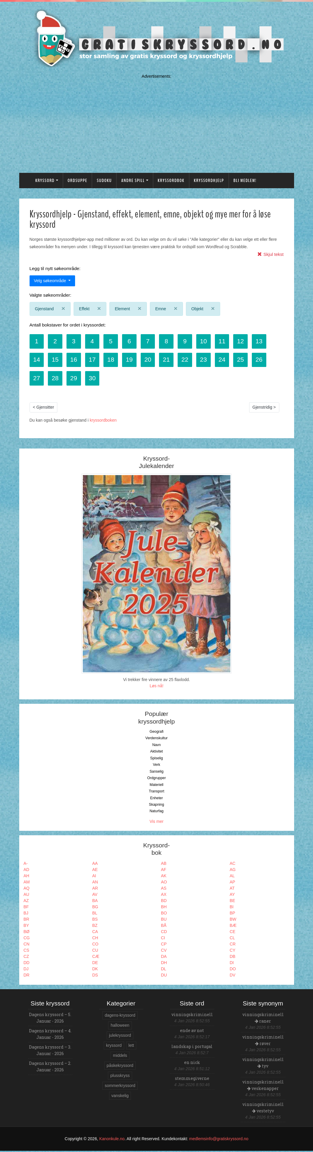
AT (232, 889)
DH (164, 963)
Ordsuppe (77, 180)
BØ (27, 932)
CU (95, 951)
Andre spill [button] (133, 180)
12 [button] (244, 341)
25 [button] (244, 360)
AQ (27, 889)
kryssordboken (103, 421)
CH (95, 939)
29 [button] (74, 379)
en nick (192, 1063)
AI (94, 877)
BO (164, 914)
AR (95, 889)
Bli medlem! (245, 180)
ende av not (192, 1031)
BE (232, 901)
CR (233, 945)
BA (95, 901)
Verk (156, 766)
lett (131, 1046)
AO (164, 883)
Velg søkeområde (50, 280)
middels (120, 1056)
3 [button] (75, 341)
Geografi (156, 733)
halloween (120, 1026)
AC (232, 864)
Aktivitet (156, 752)
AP (232, 883)
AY (232, 895)
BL (94, 914)
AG (233, 870)
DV (232, 976)
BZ (95, 926)
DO (233, 970)
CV (164, 951)
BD (164, 901)
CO (95, 945)
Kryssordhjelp (209, 180)
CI (163, 939)
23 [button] (207, 360)
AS (164, 889)
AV (95, 895)
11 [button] (226, 341)
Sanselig (156, 773)
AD (26, 870)
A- (26, 864)
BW (233, 920)
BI (231, 908)
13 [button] (263, 341)
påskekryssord (120, 1066)
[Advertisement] (156, 122)
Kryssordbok (171, 180)
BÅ (164, 926)
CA (95, 932)
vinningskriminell (192, 1015)
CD (164, 932)
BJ (26, 914)
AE (95, 870)
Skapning (156, 806)
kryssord (114, 1046)
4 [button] (93, 341)
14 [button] (36, 360)
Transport (156, 792)
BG (95, 908)
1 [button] (37, 341)
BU (164, 920)
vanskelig (120, 1096)
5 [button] (112, 341)
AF (163, 870)
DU (164, 976)
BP (232, 914)
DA (164, 957)
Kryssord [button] (45, 180)
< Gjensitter (43, 408)
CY (232, 951)
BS (95, 920)
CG (27, 939)
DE (95, 963)
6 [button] (131, 341)
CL (232, 939)
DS (95, 976)
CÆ (95, 957)
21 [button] (169, 360)
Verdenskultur (156, 739)
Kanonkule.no (112, 1140)
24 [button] (226, 360)
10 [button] (207, 341)
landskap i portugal (192, 1047)
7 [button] (150, 341)
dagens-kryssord (120, 1016)
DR (27, 976)
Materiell (156, 786)
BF (26, 908)
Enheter (156, 799)
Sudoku (104, 180)
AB (164, 864)
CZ (26, 957)
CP (164, 945)
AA (95, 864)
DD (27, 963)
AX (164, 895)
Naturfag (156, 812)
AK (164, 877)
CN (27, 945)
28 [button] (55, 379)
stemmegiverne (192, 1079)
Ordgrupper (156, 779)
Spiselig (156, 759)
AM (27, 883)
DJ (26, 970)
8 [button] (169, 341)
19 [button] (131, 360)
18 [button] (112, 360)
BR (26, 920)
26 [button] (263, 360)
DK (95, 970)
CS (26, 951)
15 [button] (55, 360)
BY (26, 926)
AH (26, 877)
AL (232, 877)
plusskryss (119, 1076)
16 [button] (74, 360)
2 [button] (56, 341)
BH (164, 908)
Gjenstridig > (264, 408)
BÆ (233, 926)
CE (232, 932)
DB (232, 957)
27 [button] (36, 379)
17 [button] (93, 360)
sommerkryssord (120, 1086)
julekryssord (120, 1036)
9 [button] (188, 341)
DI (232, 963)
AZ (26, 901)
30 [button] (93, 379)
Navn (156, 746)
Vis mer (156, 822)
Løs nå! (156, 687)
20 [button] (150, 360)
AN (95, 883)
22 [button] (188, 360)
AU (26, 895)
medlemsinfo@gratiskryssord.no (218, 1140)
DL (163, 970)
